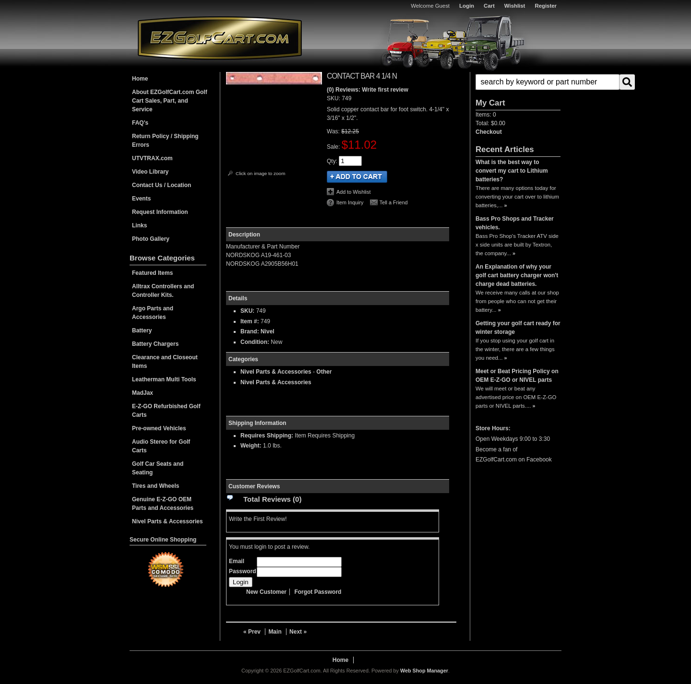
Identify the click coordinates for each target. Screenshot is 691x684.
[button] (518, 82)
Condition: (254, 342)
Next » (298, 631)
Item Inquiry (349, 202)
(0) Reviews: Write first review (367, 89)
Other (324, 371)
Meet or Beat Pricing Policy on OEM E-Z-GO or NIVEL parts (517, 375)
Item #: (250, 321)
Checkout (489, 132)
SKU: (334, 98)
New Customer (266, 592)
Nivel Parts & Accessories (275, 371)
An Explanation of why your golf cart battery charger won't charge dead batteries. (517, 275)
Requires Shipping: (266, 435)
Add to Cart (357, 177)
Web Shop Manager (424, 670)
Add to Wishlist (353, 192)
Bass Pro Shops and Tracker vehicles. (515, 223)
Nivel (267, 331)
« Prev (252, 631)
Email (236, 561)
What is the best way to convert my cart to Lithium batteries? (512, 171)
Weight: (251, 445)
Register (546, 6)
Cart (489, 6)
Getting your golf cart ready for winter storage (518, 327)
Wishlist (514, 6)
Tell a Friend (394, 202)
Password (242, 571)
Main (274, 631)
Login (466, 6)
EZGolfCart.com (220, 37)
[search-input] (547, 82)
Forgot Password (317, 592)
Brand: (249, 331)
